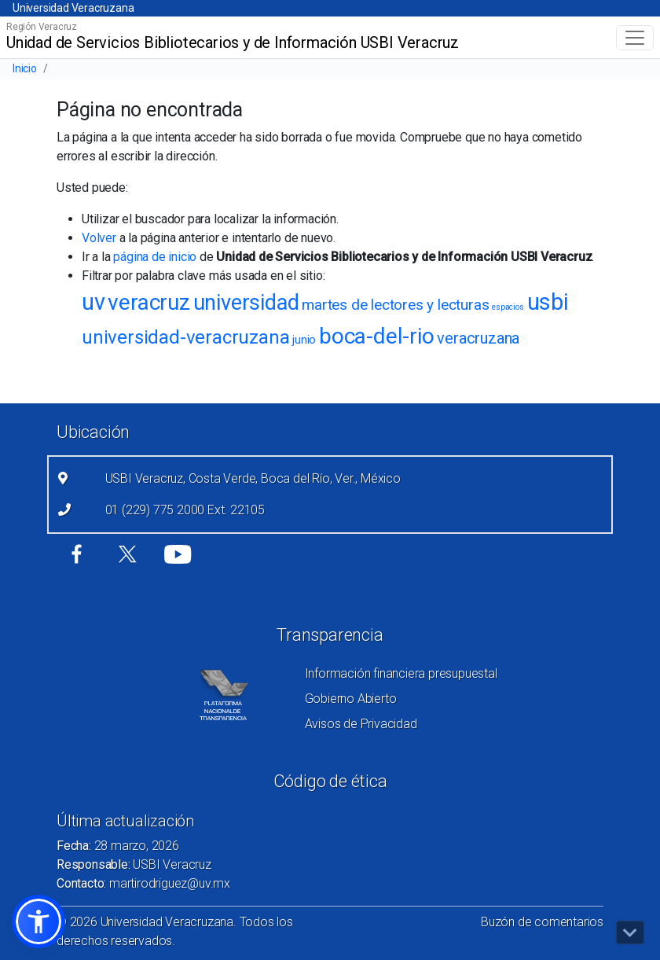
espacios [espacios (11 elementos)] (507, 307)
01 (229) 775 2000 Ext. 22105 (185, 509)
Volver (99, 237)
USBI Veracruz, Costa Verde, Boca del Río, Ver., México (253, 478)
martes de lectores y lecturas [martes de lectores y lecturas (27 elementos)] (395, 305)
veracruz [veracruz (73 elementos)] (148, 302)
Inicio (25, 68)
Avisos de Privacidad (361, 723)
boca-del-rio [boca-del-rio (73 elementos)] (376, 336)
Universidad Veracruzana (73, 8)
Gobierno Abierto (351, 698)
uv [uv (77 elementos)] (93, 302)
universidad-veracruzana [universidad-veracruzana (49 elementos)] (185, 337)
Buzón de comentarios (542, 921)
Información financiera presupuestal (401, 673)
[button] (38, 921)
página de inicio (154, 256)
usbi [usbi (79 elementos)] (548, 302)
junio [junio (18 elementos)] (304, 340)
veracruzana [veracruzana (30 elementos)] (478, 338)
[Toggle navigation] (635, 37)
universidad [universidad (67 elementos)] (246, 302)
